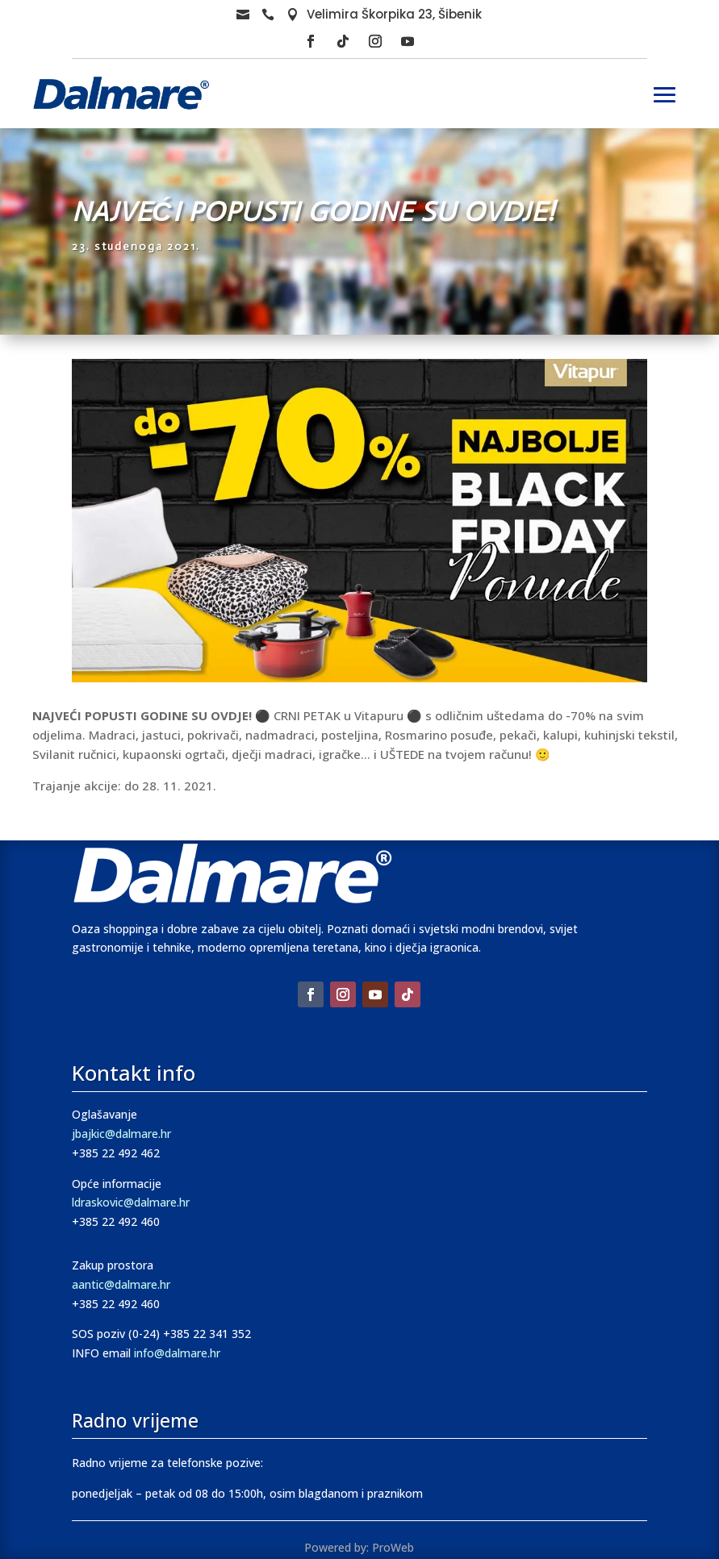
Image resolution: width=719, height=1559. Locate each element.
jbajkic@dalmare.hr (121, 1133)
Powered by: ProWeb (359, 1547)
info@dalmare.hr (177, 1353)
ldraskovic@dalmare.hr (131, 1202)
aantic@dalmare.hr (121, 1284)
